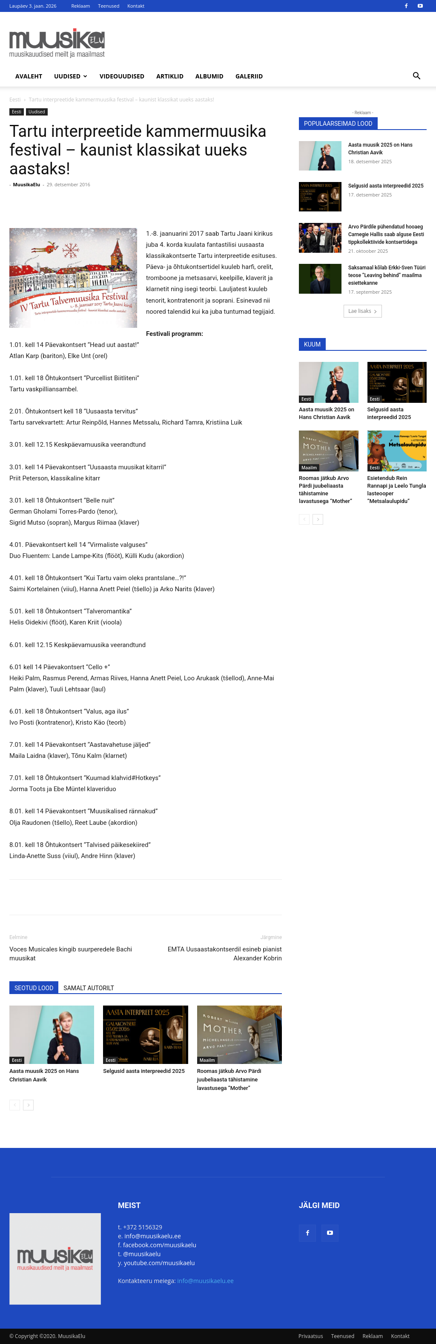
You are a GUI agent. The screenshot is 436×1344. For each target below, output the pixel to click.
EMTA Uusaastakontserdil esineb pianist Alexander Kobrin (225, 953)
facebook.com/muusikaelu (159, 1245)
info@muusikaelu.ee (152, 1236)
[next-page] (28, 1105)
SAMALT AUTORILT (88, 988)
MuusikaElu (26, 184)
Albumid (209, 76)
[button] (416, 77)
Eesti (14, 99)
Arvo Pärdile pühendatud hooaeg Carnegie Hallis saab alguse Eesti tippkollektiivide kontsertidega (386, 234)
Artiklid (170, 76)
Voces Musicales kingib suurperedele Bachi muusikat (70, 953)
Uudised (70, 76)
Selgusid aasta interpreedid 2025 (143, 1071)
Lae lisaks (362, 311)
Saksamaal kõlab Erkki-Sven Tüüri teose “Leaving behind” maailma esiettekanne (387, 275)
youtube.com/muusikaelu (159, 1263)
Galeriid (249, 76)
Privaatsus (310, 1336)
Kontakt (135, 6)
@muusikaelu (142, 1254)
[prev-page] (14, 1105)
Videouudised (122, 76)
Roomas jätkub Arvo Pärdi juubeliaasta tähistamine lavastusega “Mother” (229, 1079)
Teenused (108, 6)
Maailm (207, 1060)
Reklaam (81, 6)
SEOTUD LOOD (33, 988)
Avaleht (28, 76)
